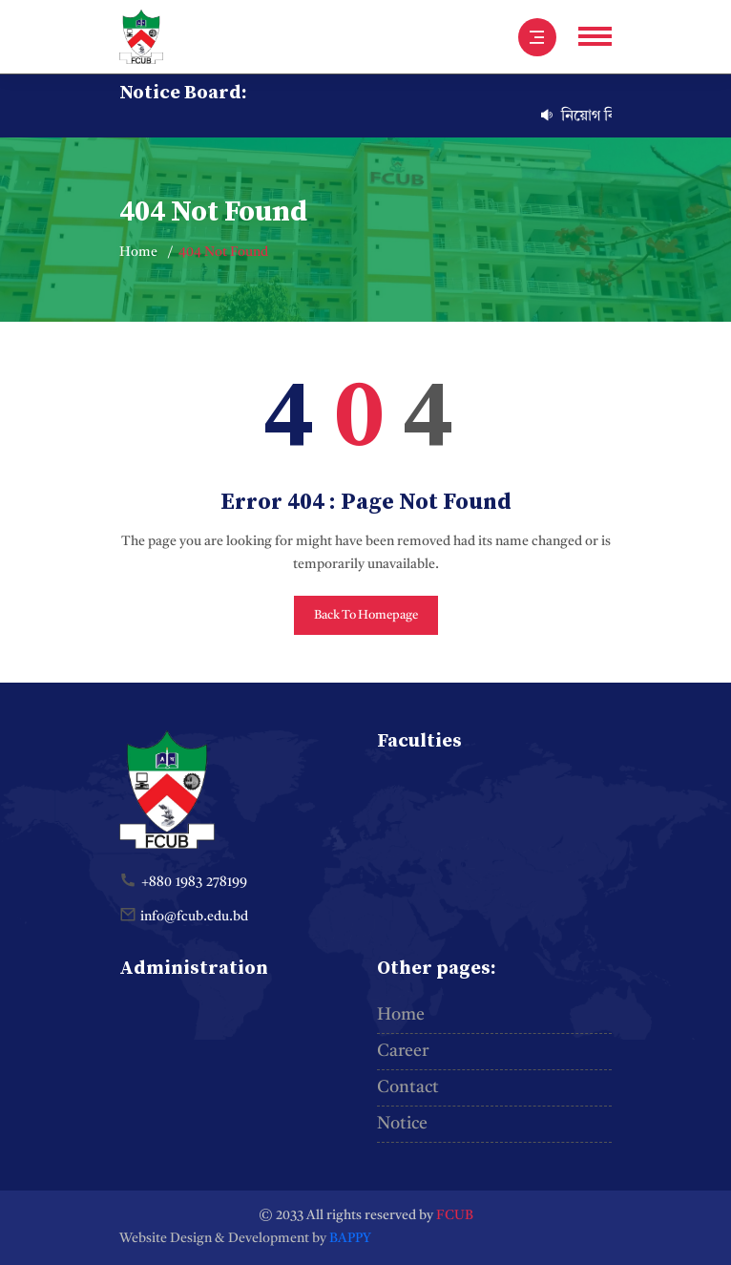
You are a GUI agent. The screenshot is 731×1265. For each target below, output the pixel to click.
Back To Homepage (366, 615)
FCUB (454, 1215)
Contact (408, 1087)
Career (402, 1051)
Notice (402, 1123)
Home (138, 252)
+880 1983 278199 (194, 882)
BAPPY (350, 1238)
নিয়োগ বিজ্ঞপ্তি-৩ (606, 116)
